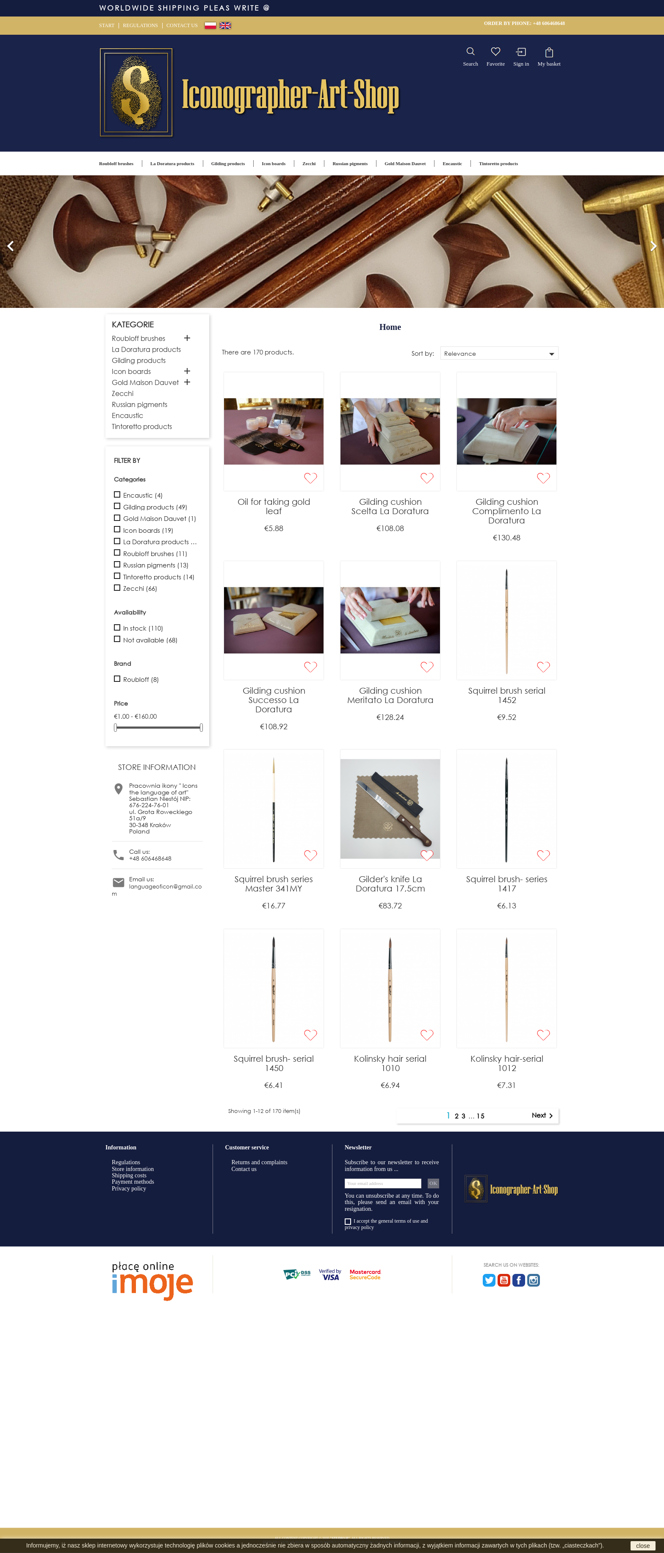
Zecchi (308, 163)
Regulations (140, 25)
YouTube (504, 1280)
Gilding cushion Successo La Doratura (274, 700)
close (643, 1545)
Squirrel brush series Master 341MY (274, 883)
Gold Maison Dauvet (405, 163)
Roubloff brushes (116, 163)
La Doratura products (172, 163)
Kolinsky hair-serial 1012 (506, 1063)
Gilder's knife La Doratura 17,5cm (390, 883)
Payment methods (133, 1182)
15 (480, 1116)
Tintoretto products (498, 163)
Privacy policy (129, 1188)
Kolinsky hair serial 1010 (390, 1063)
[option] (332, 241)
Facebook (518, 1280)
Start (106, 25)
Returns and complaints (260, 1162)
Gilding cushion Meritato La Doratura (390, 695)
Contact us (182, 25)
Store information (133, 1169)
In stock (143, 628)
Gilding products (228, 163)
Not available (150, 640)
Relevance (501, 354)
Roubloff (141, 679)
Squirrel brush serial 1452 (506, 695)
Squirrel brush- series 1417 (507, 883)
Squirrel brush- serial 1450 (274, 1063)
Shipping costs (129, 1175)
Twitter (489, 1280)
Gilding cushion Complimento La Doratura (506, 511)
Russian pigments (350, 163)
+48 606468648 (549, 23)
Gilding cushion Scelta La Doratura (390, 506)
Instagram (533, 1280)
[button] (10, 241)
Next (544, 1116)
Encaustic (452, 163)
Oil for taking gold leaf (274, 506)
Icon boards (273, 163)
